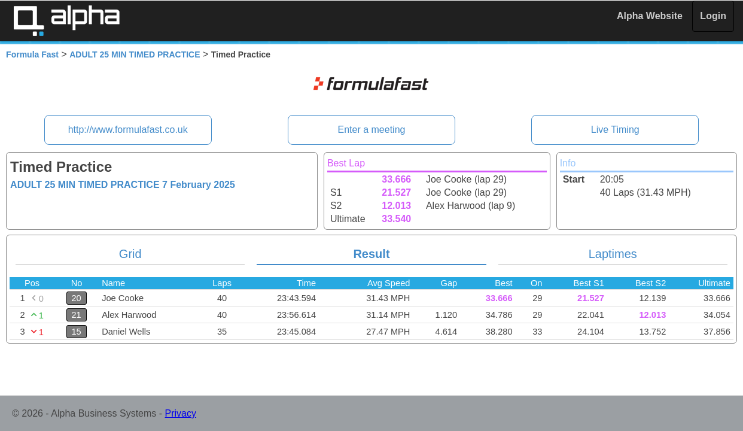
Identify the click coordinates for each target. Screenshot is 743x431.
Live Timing (615, 130)
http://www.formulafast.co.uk (128, 130)
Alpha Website (650, 16)
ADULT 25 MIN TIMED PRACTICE (134, 54)
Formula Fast (32, 54)
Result (371, 253)
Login (713, 16)
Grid (130, 253)
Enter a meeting (372, 130)
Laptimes (613, 253)
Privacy (180, 413)
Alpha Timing (66, 21)
